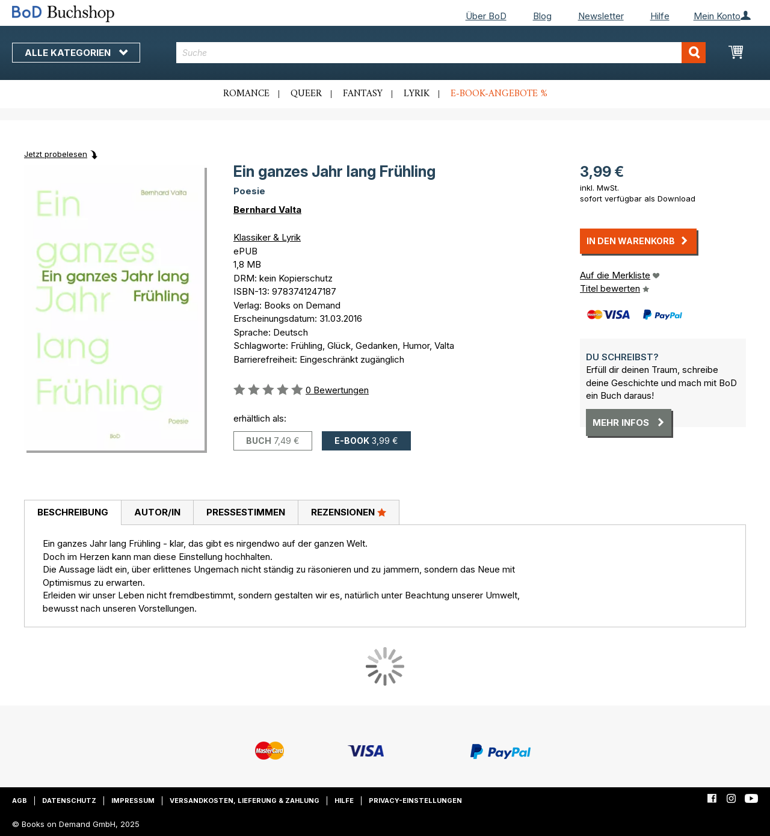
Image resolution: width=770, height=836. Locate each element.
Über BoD (486, 16)
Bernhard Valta (267, 209)
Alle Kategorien (76, 52)
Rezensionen (348, 511)
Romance (246, 93)
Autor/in (157, 512)
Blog (542, 16)
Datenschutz (69, 800)
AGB (19, 800)
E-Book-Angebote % (499, 93)
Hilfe (660, 16)
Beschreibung (72, 512)
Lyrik (417, 93)
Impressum (133, 800)
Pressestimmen (245, 512)
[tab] (72, 513)
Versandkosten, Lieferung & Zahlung (244, 800)
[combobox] (441, 52)
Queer (306, 93)
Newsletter (601, 16)
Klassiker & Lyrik (267, 237)
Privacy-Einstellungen (415, 800)
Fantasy (363, 93)
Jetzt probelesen (55, 154)
